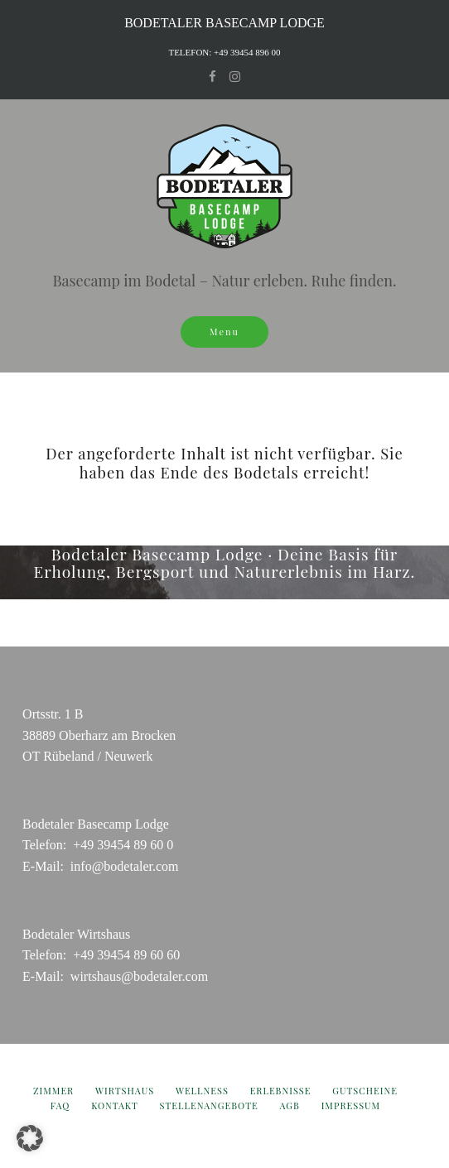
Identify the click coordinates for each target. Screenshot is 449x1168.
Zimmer (53, 1090)
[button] (30, 1138)
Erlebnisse (280, 1090)
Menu (224, 331)
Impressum (351, 1105)
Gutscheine (365, 1090)
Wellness (202, 1090)
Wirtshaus (124, 1090)
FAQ (60, 1105)
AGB (289, 1105)
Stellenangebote (209, 1105)
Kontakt (114, 1105)
